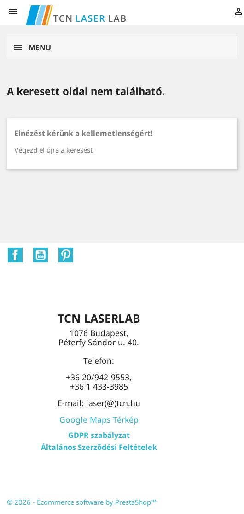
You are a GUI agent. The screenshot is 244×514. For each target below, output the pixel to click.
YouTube (40, 255)
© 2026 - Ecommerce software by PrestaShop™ (82, 502)
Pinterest (65, 255)
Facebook (15, 255)
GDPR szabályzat (99, 435)
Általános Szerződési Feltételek (99, 447)
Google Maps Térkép (99, 419)
